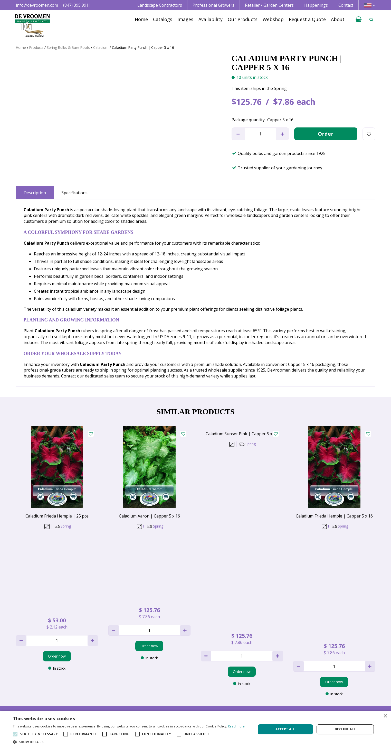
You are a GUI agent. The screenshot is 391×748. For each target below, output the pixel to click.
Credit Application (329, 687)
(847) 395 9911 (77, 5)
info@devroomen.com (37, 5)
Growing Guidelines (256, 704)
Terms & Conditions (331, 681)
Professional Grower (184, 687)
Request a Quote (254, 710)
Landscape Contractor (185, 681)
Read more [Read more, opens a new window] (236, 726)
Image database (253, 687)
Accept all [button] (285, 729)
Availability (248, 692)
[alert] (195, 729)
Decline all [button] (345, 729)
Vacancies (321, 698)
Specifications (74, 193)
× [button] (385, 716)
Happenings (249, 698)
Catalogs (246, 681)
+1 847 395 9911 (105, 692)
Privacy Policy (324, 692)
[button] (129, 741)
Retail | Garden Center (185, 692)
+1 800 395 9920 (105, 698)
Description (35, 193)
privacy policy (216, 625)
